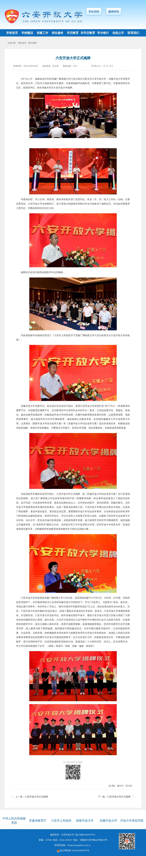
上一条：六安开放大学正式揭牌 (31, 796)
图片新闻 (32, 43)
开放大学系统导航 (132, 820)
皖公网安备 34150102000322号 (73, 850)
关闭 (130, 786)
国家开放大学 (85, 820)
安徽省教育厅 (37, 820)
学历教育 (73, 32)
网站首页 (22, 43)
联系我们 (133, 32)
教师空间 (113, 11)
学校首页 (12, 32)
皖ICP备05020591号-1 (85, 835)
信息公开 (118, 32)
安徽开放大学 (108, 820)
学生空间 (94, 11)
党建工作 (42, 32)
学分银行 (103, 32)
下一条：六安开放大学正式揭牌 (114, 796)
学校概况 (27, 32)
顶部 (113, 786)
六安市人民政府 (61, 820)
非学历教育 (88, 32)
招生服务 (57, 32)
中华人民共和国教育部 (14, 820)
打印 (122, 786)
